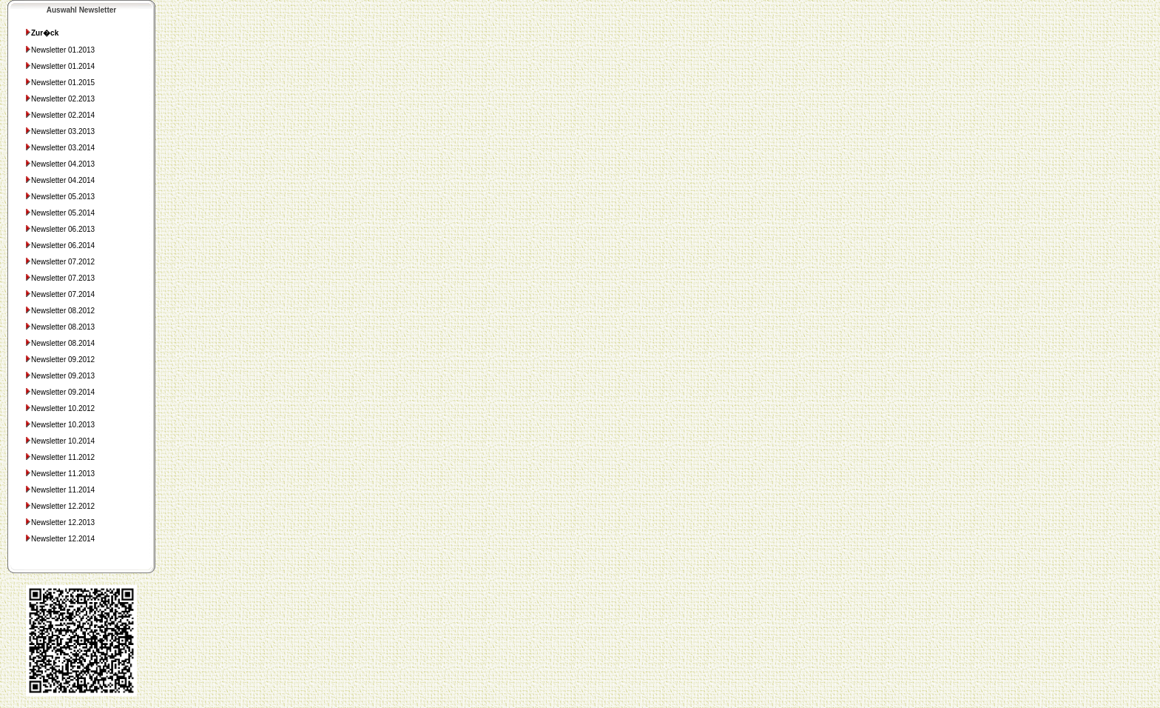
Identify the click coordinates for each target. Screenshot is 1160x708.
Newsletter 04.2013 (59, 164)
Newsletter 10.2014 (59, 441)
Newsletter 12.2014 (59, 539)
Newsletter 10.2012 (59, 408)
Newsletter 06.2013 (59, 229)
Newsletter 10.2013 (59, 425)
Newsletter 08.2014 (59, 343)
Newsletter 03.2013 (59, 131)
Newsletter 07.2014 (59, 294)
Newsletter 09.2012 (59, 359)
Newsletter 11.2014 (59, 490)
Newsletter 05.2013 (59, 197)
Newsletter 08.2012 (59, 311)
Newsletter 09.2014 (59, 392)
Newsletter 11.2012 (59, 457)
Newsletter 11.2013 (59, 474)
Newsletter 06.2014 (59, 245)
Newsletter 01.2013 (59, 50)
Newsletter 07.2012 (59, 262)
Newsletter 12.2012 (59, 506)
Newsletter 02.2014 (59, 115)
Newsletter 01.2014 (59, 66)
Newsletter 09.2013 (59, 376)
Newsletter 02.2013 (59, 99)
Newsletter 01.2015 (59, 83)
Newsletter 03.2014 (59, 148)
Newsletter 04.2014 (59, 180)
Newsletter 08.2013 (59, 327)
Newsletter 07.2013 (59, 278)
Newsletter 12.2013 (59, 522)
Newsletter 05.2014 (59, 213)
